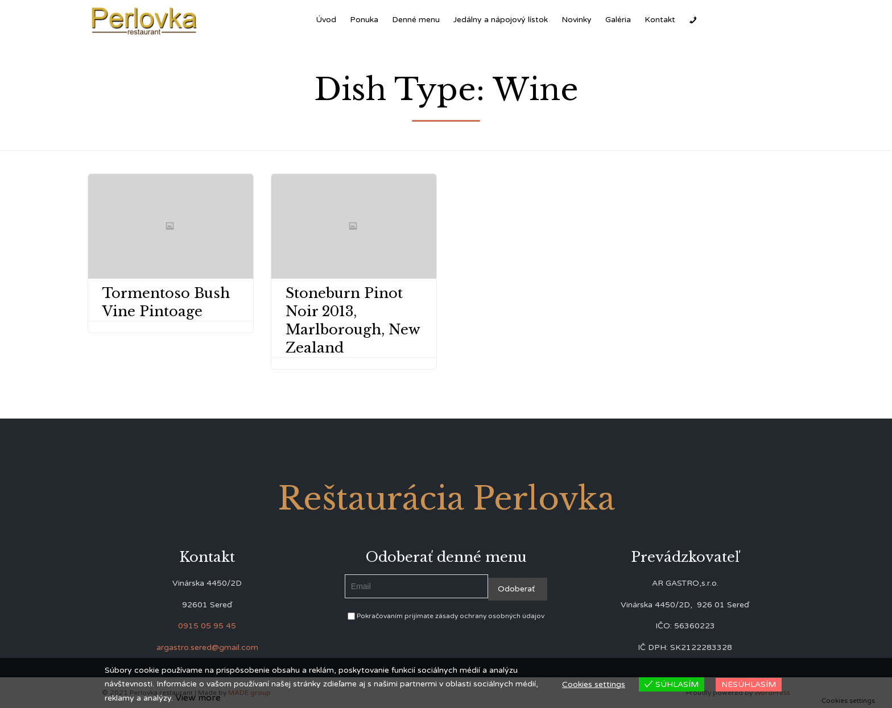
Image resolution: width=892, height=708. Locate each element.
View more (198, 697)
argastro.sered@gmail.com (207, 647)
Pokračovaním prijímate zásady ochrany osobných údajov (446, 616)
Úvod (326, 19)
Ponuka (364, 19)
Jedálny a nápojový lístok (500, 19)
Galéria (618, 19)
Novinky (576, 19)
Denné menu (416, 19)
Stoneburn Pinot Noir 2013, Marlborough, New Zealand (353, 320)
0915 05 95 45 (207, 626)
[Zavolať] (693, 20)
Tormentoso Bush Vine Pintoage (166, 302)
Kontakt (660, 19)
